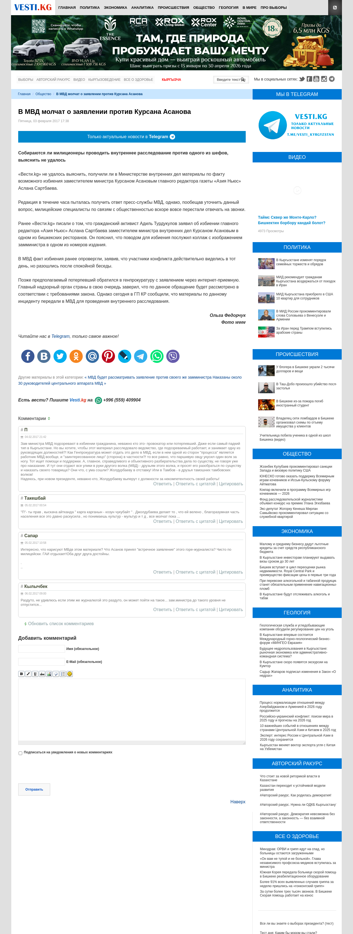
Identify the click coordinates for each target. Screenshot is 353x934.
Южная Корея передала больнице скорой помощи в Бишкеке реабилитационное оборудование (298, 874)
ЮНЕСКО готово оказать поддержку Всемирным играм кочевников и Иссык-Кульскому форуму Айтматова (297, 480)
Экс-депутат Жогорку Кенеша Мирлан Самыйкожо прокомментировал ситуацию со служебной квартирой (294, 513)
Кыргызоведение (104, 80)
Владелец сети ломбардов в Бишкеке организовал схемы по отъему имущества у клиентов (305, 422)
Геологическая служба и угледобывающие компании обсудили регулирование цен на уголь (297, 627)
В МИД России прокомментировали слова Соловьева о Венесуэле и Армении (303, 315)
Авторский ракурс (53, 80)
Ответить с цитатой (195, 484)
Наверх (238, 801)
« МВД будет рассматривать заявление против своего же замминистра (148, 377)
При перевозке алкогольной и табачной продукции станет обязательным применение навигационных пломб (299, 585)
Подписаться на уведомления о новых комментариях (68, 752)
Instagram (325, 79)
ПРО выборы (274, 8)
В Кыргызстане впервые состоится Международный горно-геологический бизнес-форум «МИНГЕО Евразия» (295, 639)
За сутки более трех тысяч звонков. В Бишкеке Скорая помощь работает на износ (296, 893)
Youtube (317, 79)
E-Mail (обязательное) (84, 661)
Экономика (115, 8)
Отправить (34, 789)
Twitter (302, 79)
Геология (229, 8)
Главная (67, 8)
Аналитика (142, 8)
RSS (335, 7)
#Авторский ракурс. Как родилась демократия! (295, 795)
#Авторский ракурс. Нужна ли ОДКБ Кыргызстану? (299, 805)
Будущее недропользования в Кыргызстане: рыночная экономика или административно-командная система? (294, 653)
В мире (250, 8)
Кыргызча (171, 80)
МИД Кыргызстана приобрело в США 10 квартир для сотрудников (304, 296)
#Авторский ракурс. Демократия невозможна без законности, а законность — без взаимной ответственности (297, 818)
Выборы (25, 80)
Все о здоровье (138, 80)
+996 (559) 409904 (122, 400)
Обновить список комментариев (61, 623)
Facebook (309, 79)
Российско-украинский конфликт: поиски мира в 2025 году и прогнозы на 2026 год (296, 718)
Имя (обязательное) (82, 649)
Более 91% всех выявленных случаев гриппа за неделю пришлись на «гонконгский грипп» (297, 884)
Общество (204, 8)
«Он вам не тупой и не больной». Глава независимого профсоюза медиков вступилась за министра (298, 863)
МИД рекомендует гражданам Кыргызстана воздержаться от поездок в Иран (306, 281)
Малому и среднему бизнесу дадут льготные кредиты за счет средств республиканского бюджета (294, 548)
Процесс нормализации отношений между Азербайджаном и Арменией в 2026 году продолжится (292, 707)
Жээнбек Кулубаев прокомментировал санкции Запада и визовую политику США (296, 468)
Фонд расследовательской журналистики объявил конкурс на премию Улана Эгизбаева (295, 501)
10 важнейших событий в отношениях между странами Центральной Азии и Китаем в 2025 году (299, 728)
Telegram (332, 79)
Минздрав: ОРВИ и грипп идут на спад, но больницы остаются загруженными (292, 851)
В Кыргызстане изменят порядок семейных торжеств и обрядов (301, 262)
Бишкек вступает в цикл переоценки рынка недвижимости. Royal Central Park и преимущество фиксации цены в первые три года (298, 571)
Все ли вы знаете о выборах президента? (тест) (297, 923)
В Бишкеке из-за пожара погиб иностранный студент (299, 403)
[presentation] (60, 770)
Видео (79, 80)
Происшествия (173, 8)
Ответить (162, 484)
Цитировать (231, 484)
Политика (90, 8)
